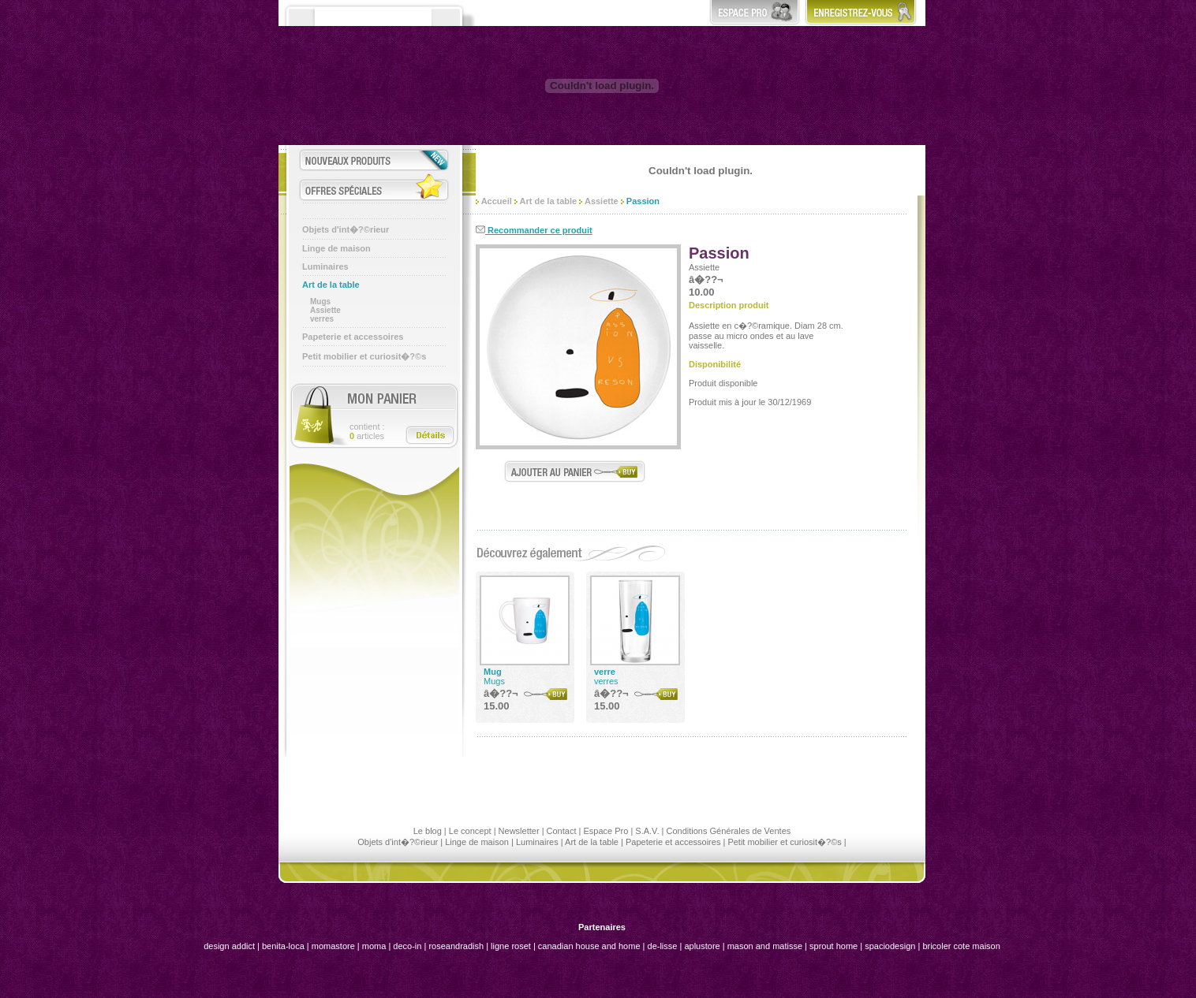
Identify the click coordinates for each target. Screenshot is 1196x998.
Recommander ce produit (534, 230)
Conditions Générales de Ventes (728, 831)
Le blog (427, 831)
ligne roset (511, 946)
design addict (229, 946)
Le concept (470, 831)
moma (374, 946)
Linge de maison (336, 248)
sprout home (833, 946)
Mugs (320, 301)
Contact (562, 831)
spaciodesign (890, 946)
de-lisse (663, 946)
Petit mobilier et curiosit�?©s (364, 356)
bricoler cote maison (961, 946)
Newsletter (519, 831)
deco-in (407, 946)
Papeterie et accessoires (352, 336)
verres (322, 319)
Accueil (494, 201)
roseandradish (456, 946)
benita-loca (284, 946)
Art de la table (331, 284)
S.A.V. (647, 831)
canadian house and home (589, 946)
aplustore (701, 946)
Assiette (325, 310)
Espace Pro (605, 831)
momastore (333, 946)
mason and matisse (764, 946)
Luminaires (325, 266)
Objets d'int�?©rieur (345, 229)
